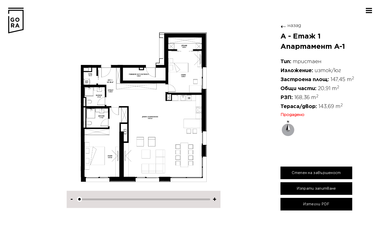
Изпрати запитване (316, 188)
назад (290, 25)
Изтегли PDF (316, 204)
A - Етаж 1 (300, 36)
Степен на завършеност (316, 173)
